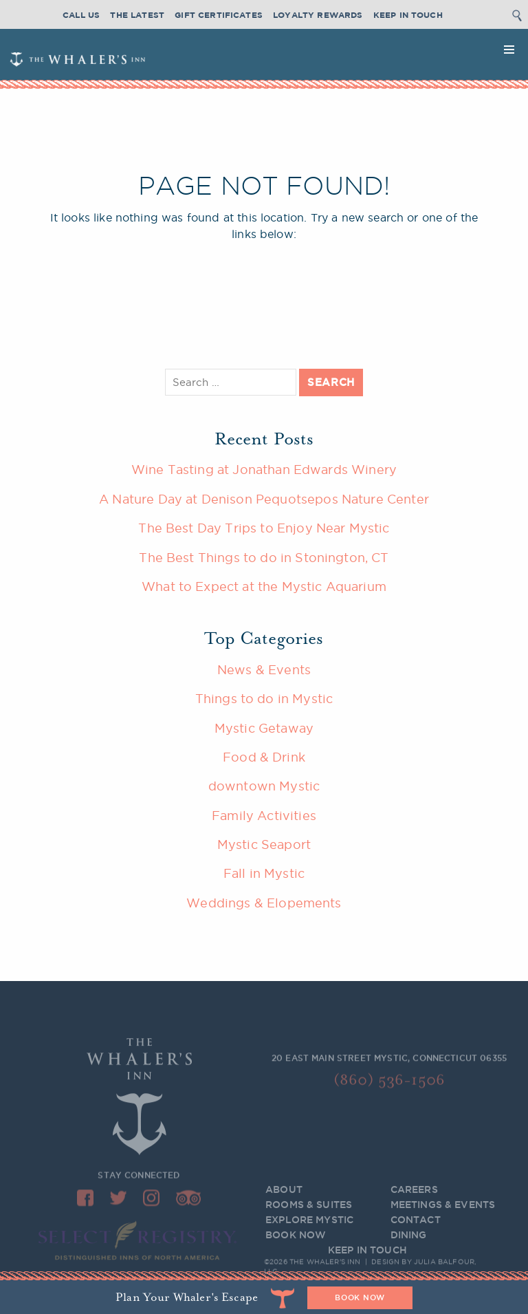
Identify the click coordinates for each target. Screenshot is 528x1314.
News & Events (264, 669)
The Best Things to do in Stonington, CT (263, 557)
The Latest (137, 15)
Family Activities (264, 815)
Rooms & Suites (308, 1213)
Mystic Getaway (264, 728)
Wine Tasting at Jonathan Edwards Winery (264, 469)
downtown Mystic (264, 786)
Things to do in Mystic (264, 698)
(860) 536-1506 (389, 1083)
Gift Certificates (219, 15)
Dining (408, 1243)
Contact (415, 1228)
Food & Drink (264, 757)
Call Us (81, 15)
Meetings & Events (443, 1213)
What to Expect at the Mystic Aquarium (264, 586)
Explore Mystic (309, 1228)
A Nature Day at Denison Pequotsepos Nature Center (264, 499)
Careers (414, 1198)
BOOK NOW (295, 1243)
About (283, 1198)
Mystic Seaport (264, 844)
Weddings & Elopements (263, 902)
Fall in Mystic (264, 873)
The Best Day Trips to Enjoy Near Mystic (263, 528)
